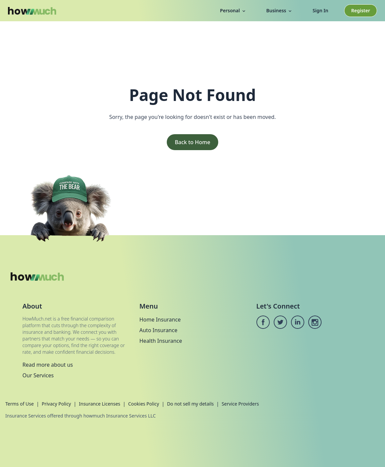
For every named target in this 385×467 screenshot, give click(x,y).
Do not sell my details (190, 404)
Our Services (38, 375)
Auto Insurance (158, 330)
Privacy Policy (56, 404)
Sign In (320, 10)
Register (360, 10)
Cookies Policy (143, 404)
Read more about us (48, 364)
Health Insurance (161, 340)
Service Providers (240, 404)
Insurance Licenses (99, 404)
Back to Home (192, 142)
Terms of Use (19, 404)
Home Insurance (160, 319)
